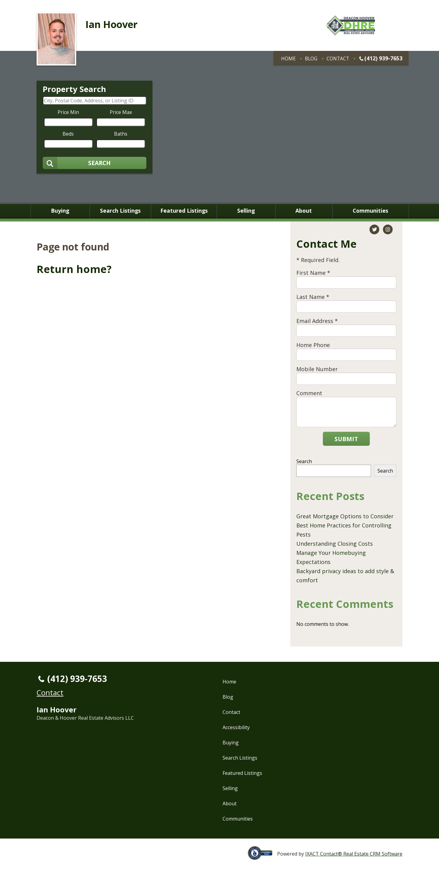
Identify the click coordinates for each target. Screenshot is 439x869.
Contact (338, 58)
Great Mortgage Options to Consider (345, 516)
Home (288, 58)
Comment (309, 393)
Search (304, 461)
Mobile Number (317, 369)
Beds (68, 133)
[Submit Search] (94, 163)
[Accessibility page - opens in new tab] (262, 856)
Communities (370, 211)
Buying (60, 211)
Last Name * (312, 296)
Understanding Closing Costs (334, 543)
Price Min (68, 111)
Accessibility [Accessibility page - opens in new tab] (236, 727)
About (303, 211)
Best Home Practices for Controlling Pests (343, 530)
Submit (346, 439)
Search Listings (120, 211)
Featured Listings (184, 211)
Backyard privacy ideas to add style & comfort (345, 575)
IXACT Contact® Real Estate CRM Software (353, 853)
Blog (311, 58)
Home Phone (313, 345)
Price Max (121, 111)
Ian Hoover (111, 24)
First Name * (313, 272)
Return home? (74, 269)
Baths (120, 133)
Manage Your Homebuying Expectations (331, 557)
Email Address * (317, 321)
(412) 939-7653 (383, 58)
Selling (246, 211)
